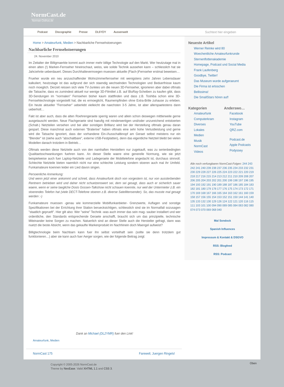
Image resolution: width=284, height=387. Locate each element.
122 (230, 201)
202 (214, 180)
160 (246, 193)
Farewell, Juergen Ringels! (157, 353)
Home (29, 32)
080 (251, 205)
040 (219, 209)
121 (235, 201)
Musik (198, 141)
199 (230, 180)
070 (203, 209)
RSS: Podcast (222, 254)
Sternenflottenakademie (210, 59)
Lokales (199, 130)
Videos (198, 151)
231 (251, 167)
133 (198, 201)
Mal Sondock (222, 220)
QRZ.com (236, 130)
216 (203, 176)
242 (192, 167)
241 (198, 167)
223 (230, 171)
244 (244, 163)
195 (251, 180)
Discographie (63, 31)
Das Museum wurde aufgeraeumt (216, 81)
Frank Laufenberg (206, 70)
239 (208, 167)
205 (198, 180)
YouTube (235, 124)
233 (240, 167)
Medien (68, 43)
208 (246, 176)
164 (224, 193)
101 (203, 205)
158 (192, 197)
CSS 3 (108, 368)
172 (246, 188)
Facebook (236, 113)
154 (214, 197)
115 (251, 201)
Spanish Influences (222, 228)
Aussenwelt (121, 31)
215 (208, 176)
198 (235, 180)
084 (235, 205)
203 (208, 180)
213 (219, 176)
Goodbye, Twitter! (206, 75)
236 (224, 167)
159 (251, 193)
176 (224, 188)
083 (240, 205)
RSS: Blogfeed (222, 245)
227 (208, 171)
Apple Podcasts (240, 145)
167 (208, 193)
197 (240, 180)
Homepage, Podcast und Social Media (220, 64)
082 (246, 205)
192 (203, 184)
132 (203, 201)
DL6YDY (100, 31)
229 (198, 171)
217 (198, 176)
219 (251, 171)
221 (240, 171)
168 (203, 193)
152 (224, 197)
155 (208, 197)
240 (203, 167)
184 (246, 184)
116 (246, 201)
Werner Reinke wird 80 (209, 48)
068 (214, 209)
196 (246, 180)
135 (192, 201)
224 (224, 171)
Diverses (200, 124)
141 (246, 197)
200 (224, 180)
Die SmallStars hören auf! (211, 97)
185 (240, 184)
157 (198, 197)
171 (251, 188)
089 (224, 205)
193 (198, 184)
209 (240, 176)
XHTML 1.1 (90, 368)
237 (219, 167)
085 (230, 205)
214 (214, 176)
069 (208, 209)
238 (214, 167)
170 (192, 193)
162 (235, 193)
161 (240, 193)
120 (240, 201)
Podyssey (236, 150)
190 (214, 184)
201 (219, 180)
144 (240, 197)
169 (198, 193)
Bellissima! (201, 92)
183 (251, 184)
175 (230, 188)
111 (192, 205)
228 (203, 171)
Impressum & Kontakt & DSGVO (223, 237)
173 (240, 188)
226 (214, 171)
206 (192, 180)
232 (246, 167)
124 (224, 201)
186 (235, 184)
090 (219, 205)
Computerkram (204, 119)
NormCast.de (48, 14)
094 (214, 205)
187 (230, 184)
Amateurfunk (53, 43)
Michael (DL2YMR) (101, 333)
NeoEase (69, 368)
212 (224, 176)
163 (230, 193)
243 (250, 163)
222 (235, 171)
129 (214, 201)
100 (208, 205)
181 (198, 188)
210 (235, 176)
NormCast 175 (42, 353)
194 (192, 184)
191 (208, 184)
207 (251, 176)
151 (230, 197)
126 (219, 201)
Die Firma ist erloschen (209, 86)
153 (219, 197)
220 (246, 171)
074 (192, 209)
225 (219, 171)
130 (208, 201)
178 (214, 188)
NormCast (201, 146)
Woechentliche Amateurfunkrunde (216, 53)
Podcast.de (237, 139)
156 (203, 197)
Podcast (42, 31)
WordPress (36, 367)
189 (219, 184)
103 (198, 205)
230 (192, 171)
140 (251, 197)
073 (198, 209)
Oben (253, 363)
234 (235, 167)
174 (235, 188)
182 (192, 188)
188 (224, 184)
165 (219, 193)
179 (208, 188)
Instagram (236, 119)
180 (203, 188)
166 (214, 193)
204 (203, 180)
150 (235, 197)
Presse (83, 31)
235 (230, 167)
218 (192, 176)
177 (219, 188)
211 (230, 176)
